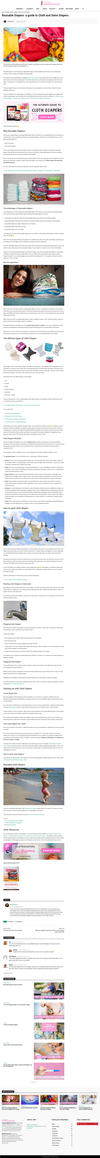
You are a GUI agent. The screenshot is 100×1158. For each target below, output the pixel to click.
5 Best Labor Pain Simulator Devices (13, 1045)
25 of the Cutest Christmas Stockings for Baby (47, 1108)
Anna (3, 1127)
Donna (11, 965)
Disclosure (29, 1128)
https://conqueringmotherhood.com (16, 906)
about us (15, 1124)
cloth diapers (11, 921)
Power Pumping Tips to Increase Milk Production (86, 1108)
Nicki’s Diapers (12, 707)
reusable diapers (19, 921)
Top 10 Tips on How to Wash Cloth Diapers (16, 579)
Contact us (34, 1124)
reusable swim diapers (33, 78)
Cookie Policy (38, 1126)
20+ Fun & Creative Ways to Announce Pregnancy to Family (10, 1108)
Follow (95, 1123)
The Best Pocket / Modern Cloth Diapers (15, 419)
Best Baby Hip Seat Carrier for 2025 (12, 984)
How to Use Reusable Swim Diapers (13, 820)
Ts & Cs (44, 1126)
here (27, 66)
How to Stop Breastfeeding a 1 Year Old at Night (68, 1108)
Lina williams (12, 956)
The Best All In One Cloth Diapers (13, 416)
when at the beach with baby (36, 814)
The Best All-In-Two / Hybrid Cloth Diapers (16, 422)
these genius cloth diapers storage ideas (15, 759)
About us (29, 1124)
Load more (34, 1082)
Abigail (18, 1126)
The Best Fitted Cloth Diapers (12, 413)
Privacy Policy (30, 1126)
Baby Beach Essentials (10, 824)
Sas (10, 942)
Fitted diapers (52, 743)
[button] (83, 9)
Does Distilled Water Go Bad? (29, 1108)
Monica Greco (11, 21)
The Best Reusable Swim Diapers (13, 822)
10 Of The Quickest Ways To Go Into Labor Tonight (16, 1004)
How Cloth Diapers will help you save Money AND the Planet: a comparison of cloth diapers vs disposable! (32, 170)
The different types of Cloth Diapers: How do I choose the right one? (22, 405)
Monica (15, 950)
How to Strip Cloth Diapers (17, 683)
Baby (3, 12)
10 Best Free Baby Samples (10, 1024)
